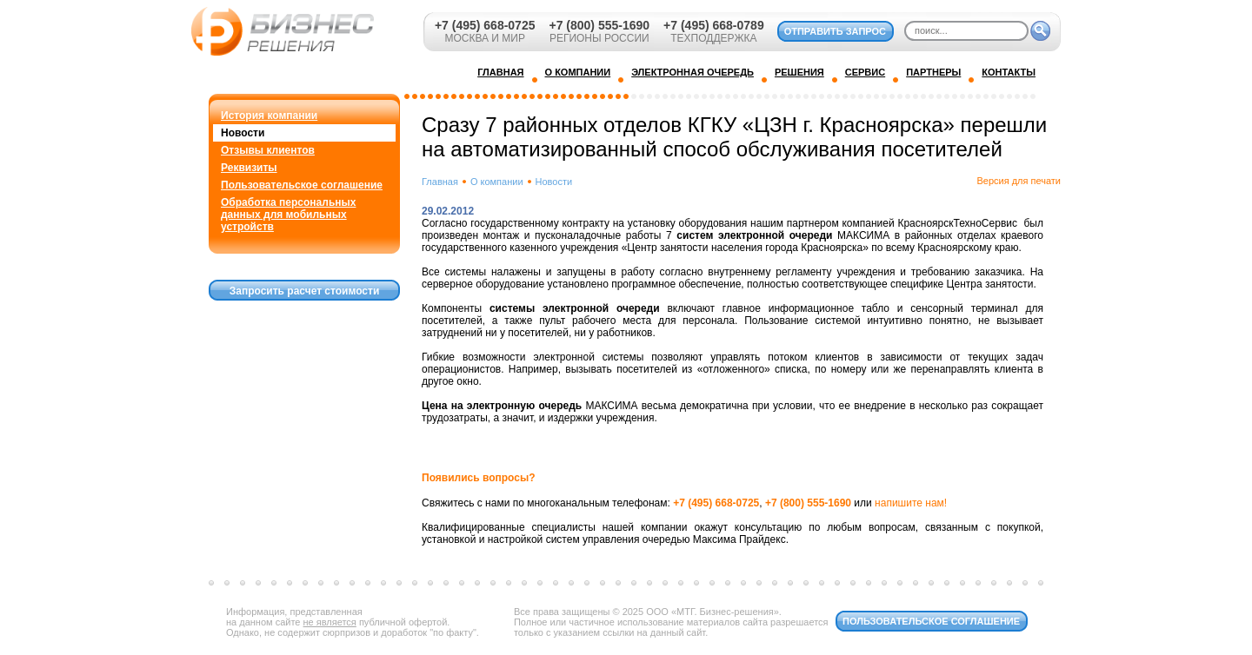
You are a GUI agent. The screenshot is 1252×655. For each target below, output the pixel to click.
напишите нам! (911, 503)
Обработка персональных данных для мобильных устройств (288, 214)
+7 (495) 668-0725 (485, 25)
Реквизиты (249, 168)
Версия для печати (1018, 180)
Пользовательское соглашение (302, 185)
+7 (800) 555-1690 (599, 25)
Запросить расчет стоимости (305, 291)
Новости (242, 133)
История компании (269, 115)
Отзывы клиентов (268, 150)
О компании (496, 181)
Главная (440, 181)
